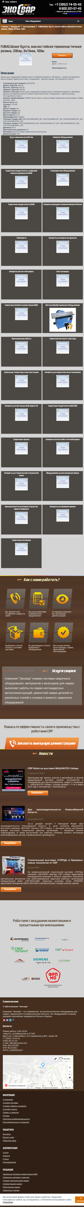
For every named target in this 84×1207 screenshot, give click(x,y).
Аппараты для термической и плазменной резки (21, 481)
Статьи (6, 1159)
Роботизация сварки (11, 1187)
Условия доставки (10, 1103)
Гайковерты (21, 245)
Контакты (7, 1134)
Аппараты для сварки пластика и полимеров (63, 379)
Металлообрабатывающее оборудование (63, 316)
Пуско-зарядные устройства (21, 144)
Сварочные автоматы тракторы (62, 346)
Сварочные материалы (21, 547)
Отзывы (6, 1116)
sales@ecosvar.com (74, 13)
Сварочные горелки (21, 446)
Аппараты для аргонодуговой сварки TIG (21, 413)
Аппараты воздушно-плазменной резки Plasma (63, 211)
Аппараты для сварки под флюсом (63, 245)
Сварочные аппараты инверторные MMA (21, 312)
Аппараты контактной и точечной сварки (63, 446)
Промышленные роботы (21, 346)
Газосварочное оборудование (62, 178)
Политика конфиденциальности (16, 1119)
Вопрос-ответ (8, 1137)
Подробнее (8, 1202)
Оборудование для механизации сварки (62, 480)
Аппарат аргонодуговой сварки (16, 1181)
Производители (9, 1162)
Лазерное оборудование (63, 144)
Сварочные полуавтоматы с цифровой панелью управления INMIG (21, 179)
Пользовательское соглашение (16, 1122)
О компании (8, 1100)
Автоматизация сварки (12, 1184)
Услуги (5, 1152)
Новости (6, 1156)
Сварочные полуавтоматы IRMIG (21, 211)
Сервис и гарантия (11, 1112)
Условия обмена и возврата (14, 1106)
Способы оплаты (10, 1109)
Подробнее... (37, 792)
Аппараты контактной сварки (21, 278)
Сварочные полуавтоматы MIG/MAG (62, 413)
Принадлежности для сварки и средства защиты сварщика (21, 515)
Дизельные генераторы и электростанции (21, 379)
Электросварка (62, 278)
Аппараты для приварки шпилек (63, 514)
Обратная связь (9, 1141)
